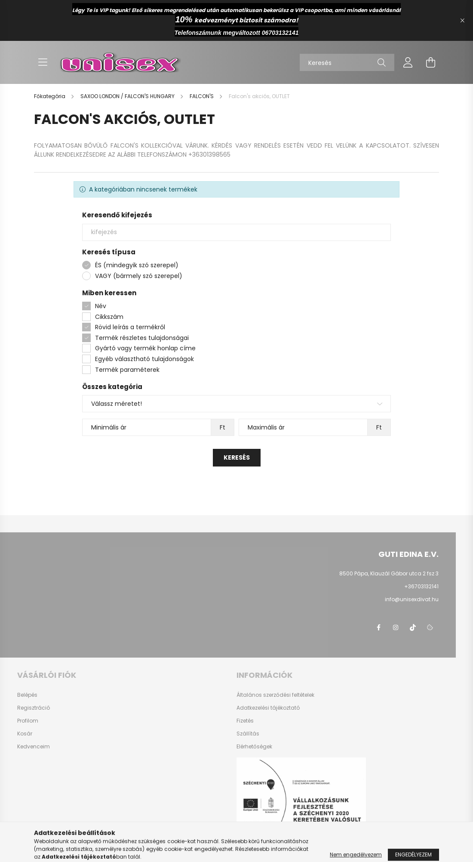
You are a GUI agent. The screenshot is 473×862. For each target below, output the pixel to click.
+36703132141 (421, 586)
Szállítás (247, 734)
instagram (395, 627)
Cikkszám (109, 316)
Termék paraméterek (127, 369)
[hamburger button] (42, 62)
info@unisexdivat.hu (412, 599)
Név (100, 306)
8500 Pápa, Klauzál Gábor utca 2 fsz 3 (389, 573)
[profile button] (408, 62)
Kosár (24, 734)
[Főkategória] (50, 96)
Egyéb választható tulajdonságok (144, 359)
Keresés (237, 457)
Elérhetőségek (254, 747)
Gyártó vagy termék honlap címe (145, 348)
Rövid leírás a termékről (130, 327)
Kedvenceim (33, 747)
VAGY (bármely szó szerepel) (138, 276)
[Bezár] (462, 20)
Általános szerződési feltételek (275, 695)
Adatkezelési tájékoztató (268, 708)
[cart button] (430, 62)
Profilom (27, 721)
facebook (378, 627)
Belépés (27, 695)
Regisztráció (33, 708)
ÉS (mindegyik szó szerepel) (136, 265)
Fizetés (245, 721)
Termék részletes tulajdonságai (142, 338)
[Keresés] (347, 62)
